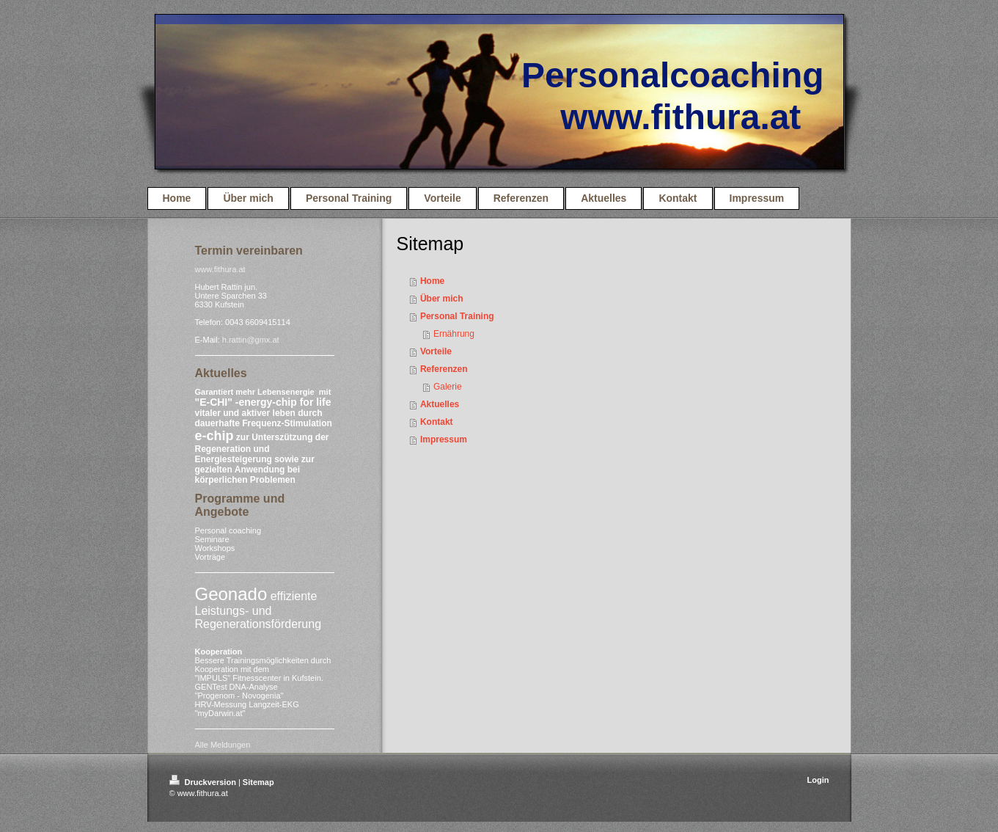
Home (432, 281)
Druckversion (203, 782)
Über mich (441, 298)
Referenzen (444, 369)
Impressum (443, 439)
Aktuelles (439, 404)
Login (818, 780)
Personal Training (457, 316)
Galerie (447, 387)
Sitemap (258, 782)
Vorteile (436, 351)
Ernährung (453, 334)
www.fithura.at (220, 269)
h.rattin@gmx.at (250, 339)
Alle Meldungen (223, 744)
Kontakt (436, 422)
